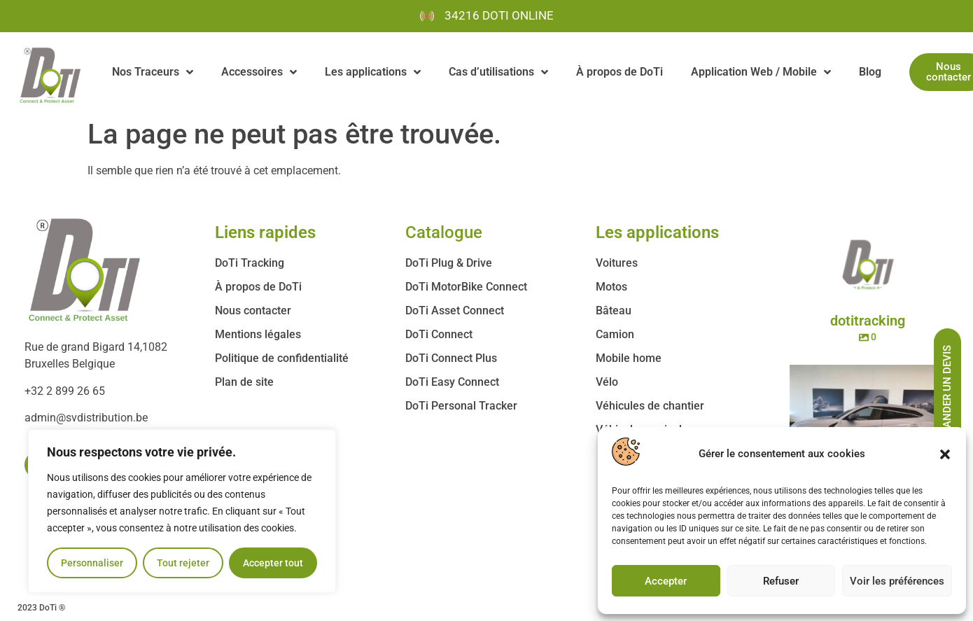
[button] (945, 454)
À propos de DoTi (619, 71)
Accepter (666, 581)
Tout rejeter (183, 562)
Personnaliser (92, 562)
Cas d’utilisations (498, 72)
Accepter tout (273, 562)
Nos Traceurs (152, 72)
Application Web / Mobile (761, 72)
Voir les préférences (897, 581)
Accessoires (259, 72)
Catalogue (443, 232)
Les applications (373, 72)
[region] (182, 511)
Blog (870, 71)
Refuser (781, 581)
